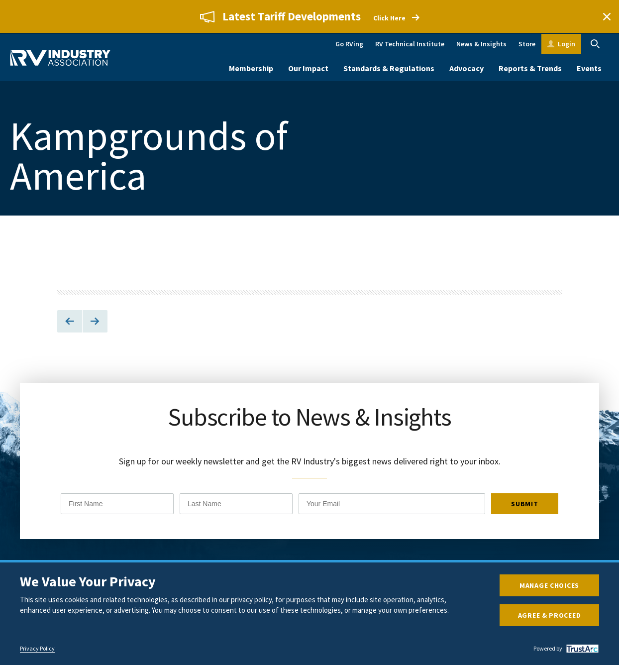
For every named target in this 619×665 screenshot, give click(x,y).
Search (595, 44)
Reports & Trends (530, 68)
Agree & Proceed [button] (549, 615)
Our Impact (308, 68)
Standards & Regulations (388, 68)
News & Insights (481, 43)
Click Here (389, 17)
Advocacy (466, 68)
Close (607, 16)
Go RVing (349, 43)
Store (526, 43)
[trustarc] (581, 649)
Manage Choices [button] (549, 585)
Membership (251, 68)
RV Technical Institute (409, 43)
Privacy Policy (37, 649)
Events (589, 68)
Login (566, 43)
